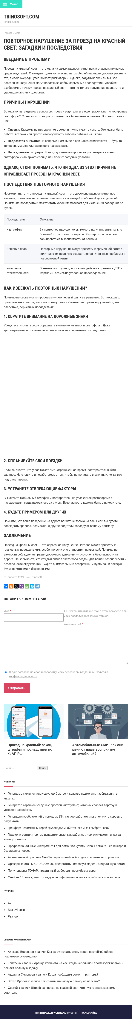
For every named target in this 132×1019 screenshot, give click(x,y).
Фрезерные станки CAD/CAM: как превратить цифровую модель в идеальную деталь (67, 863)
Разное (13, 916)
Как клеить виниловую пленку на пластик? (70, 981)
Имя (7, 611)
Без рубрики (16, 909)
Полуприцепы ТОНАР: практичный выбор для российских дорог (52, 870)
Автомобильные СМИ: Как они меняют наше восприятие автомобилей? (97, 749)
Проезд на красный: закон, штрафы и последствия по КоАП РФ (29, 749)
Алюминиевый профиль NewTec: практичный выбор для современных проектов (63, 857)
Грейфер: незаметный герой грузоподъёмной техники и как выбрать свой (59, 827)
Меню (14, 4)
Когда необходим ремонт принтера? (73, 974)
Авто (11, 903)
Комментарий (73, 624)
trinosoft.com (21, 17)
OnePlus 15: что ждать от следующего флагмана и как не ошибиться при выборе (64, 877)
